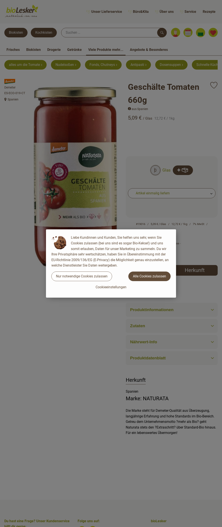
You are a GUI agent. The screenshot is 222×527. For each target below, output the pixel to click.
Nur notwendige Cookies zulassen (82, 276)
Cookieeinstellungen (111, 287)
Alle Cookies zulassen (149, 276)
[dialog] (111, 263)
